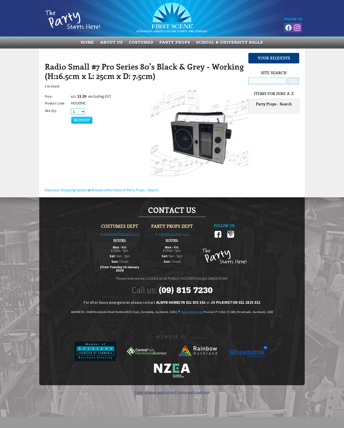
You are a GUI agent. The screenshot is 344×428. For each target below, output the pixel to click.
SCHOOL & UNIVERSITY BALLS (229, 42)
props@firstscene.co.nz (173, 234)
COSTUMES (141, 42)
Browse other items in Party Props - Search (125, 190)
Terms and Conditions (193, 392)
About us (111, 42)
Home (87, 42)
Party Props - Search (274, 103)
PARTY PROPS (174, 42)
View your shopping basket (66, 190)
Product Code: (55, 103)
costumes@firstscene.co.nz (121, 234)
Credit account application (154, 392)
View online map (192, 312)
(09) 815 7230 (186, 290)
